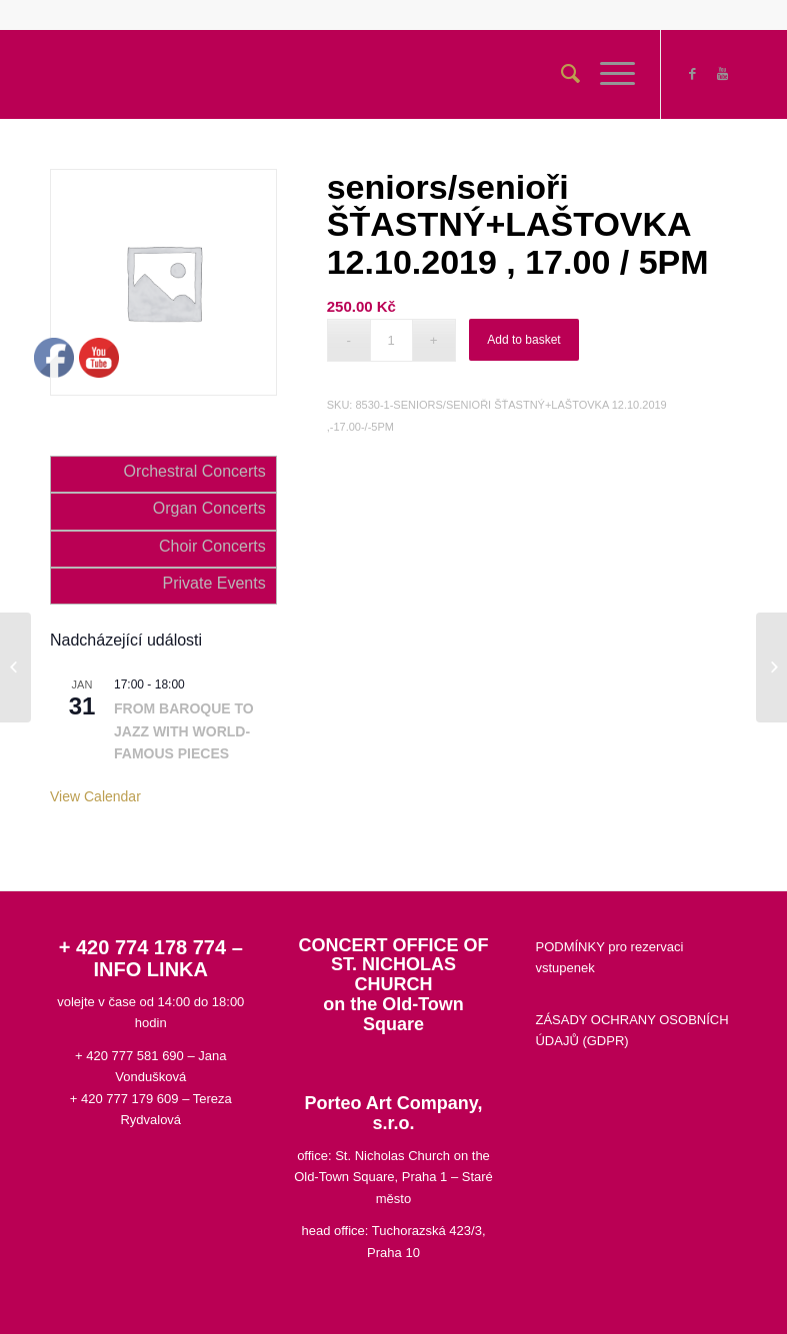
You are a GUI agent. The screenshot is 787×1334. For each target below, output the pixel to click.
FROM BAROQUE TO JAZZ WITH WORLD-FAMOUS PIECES (184, 730)
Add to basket (523, 340)
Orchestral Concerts (194, 471)
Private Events (214, 583)
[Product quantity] (391, 340)
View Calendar (95, 796)
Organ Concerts (209, 508)
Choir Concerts (212, 546)
